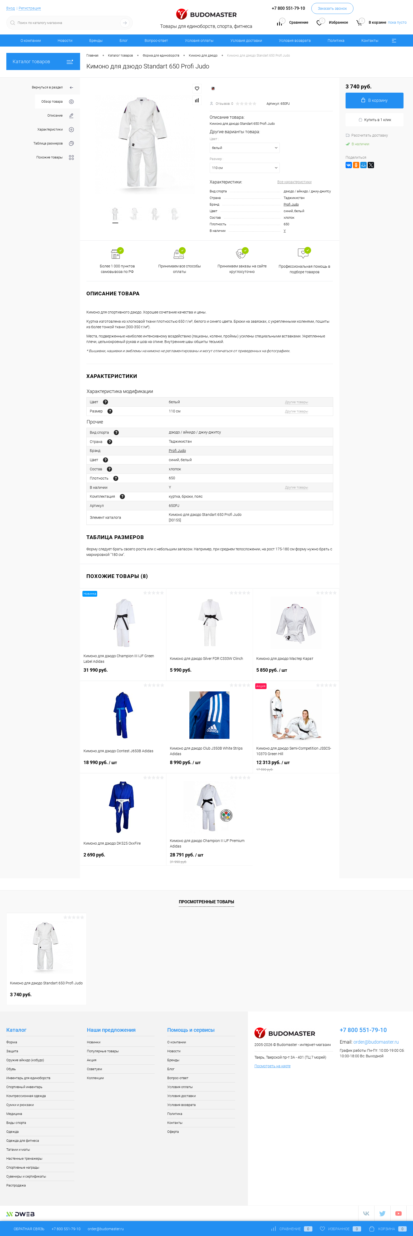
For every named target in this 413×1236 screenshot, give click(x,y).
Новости (65, 40)
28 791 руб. (209, 858)
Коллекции (95, 1078)
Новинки (93, 1042)
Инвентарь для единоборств (28, 1078)
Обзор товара (57, 101)
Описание (60, 115)
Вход (10, 8)
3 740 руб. (21, 994)
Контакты (369, 40)
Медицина (14, 1114)
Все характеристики (294, 182)
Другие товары (296, 402)
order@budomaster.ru (376, 1042)
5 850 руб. (296, 673)
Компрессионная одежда (26, 1096)
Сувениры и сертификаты (26, 1176)
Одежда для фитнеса (22, 1141)
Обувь (11, 1069)
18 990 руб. (123, 766)
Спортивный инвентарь (24, 1087)
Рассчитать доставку (367, 135)
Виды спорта (16, 1123)
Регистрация (30, 8)
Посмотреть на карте (272, 1066)
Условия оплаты (199, 40)
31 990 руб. (123, 673)
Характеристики (55, 129)
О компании (31, 40)
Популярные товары (103, 1051)
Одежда (12, 1132)
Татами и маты (18, 1150)
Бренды (96, 40)
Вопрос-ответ (156, 40)
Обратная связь (25, 1229)
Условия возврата (295, 40)
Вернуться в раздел (53, 87)
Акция (91, 1060)
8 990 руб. (209, 766)
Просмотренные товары (206, 901)
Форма (11, 1042)
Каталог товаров (43, 61)
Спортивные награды (22, 1167)
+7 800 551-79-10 (66, 1229)
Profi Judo (291, 204)
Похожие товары (55, 157)
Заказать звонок (332, 8)
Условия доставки (246, 40)
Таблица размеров (53, 143)
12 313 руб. (296, 766)
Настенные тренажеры (24, 1158)
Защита (12, 1051)
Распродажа (16, 1185)
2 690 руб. (123, 858)
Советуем (94, 1069)
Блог (124, 40)
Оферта (173, 1132)
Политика (336, 40)
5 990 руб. (209, 673)
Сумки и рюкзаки (20, 1105)
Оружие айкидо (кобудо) (25, 1060)
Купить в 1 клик (374, 120)
